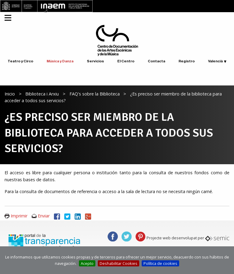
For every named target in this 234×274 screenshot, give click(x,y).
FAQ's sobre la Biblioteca (94, 94)
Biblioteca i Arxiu (42, 94)
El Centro (125, 61)
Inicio (10, 94)
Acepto (87, 263)
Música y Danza (60, 61)
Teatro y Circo (20, 61)
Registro (187, 61)
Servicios (95, 61)
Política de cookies (160, 263)
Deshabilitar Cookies (118, 263)
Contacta (156, 61)
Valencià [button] (215, 61)
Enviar (44, 216)
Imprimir (19, 216)
